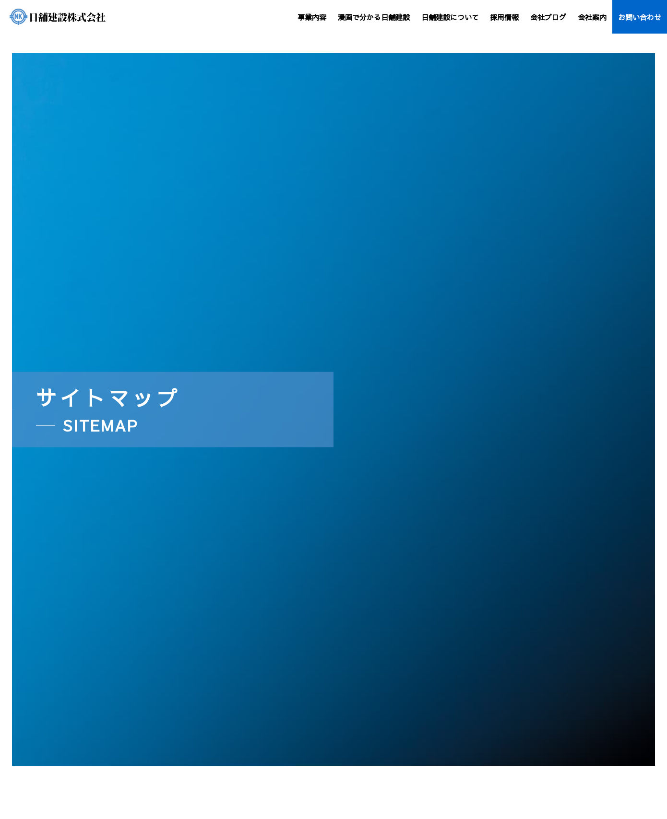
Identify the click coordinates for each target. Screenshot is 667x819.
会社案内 (592, 17)
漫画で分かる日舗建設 (374, 17)
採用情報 (504, 17)
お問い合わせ (639, 17)
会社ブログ (548, 17)
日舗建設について (450, 17)
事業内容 (312, 17)
